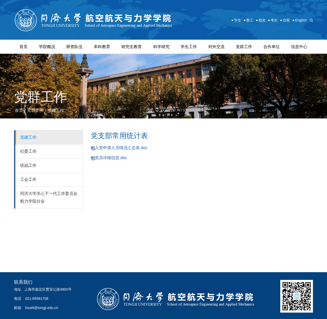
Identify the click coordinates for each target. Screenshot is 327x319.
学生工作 (189, 47)
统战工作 (28, 165)
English (301, 20)
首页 (23, 47)
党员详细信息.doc (111, 158)
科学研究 (161, 47)
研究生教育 (131, 47)
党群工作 (244, 47)
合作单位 (271, 47)
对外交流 (216, 47)
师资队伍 (74, 47)
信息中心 (299, 47)
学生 (237, 20)
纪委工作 (28, 151)
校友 (262, 20)
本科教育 (102, 47)
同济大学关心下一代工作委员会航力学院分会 (48, 197)
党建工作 (56, 110)
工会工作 (28, 179)
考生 (274, 20)
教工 (249, 20)
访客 (286, 20)
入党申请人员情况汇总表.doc (121, 148)
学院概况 (47, 47)
